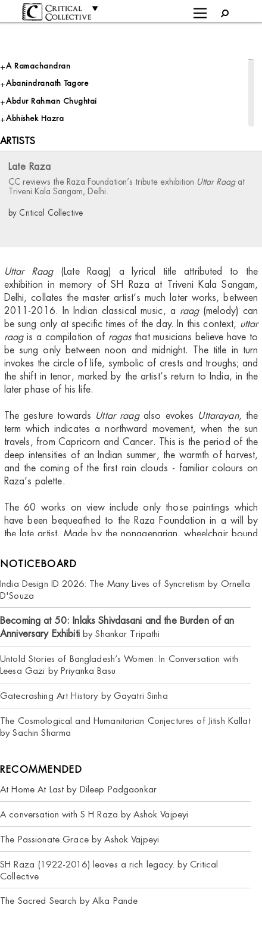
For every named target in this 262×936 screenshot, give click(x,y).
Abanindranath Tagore (47, 83)
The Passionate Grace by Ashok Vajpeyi (79, 839)
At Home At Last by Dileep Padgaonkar (78, 789)
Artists (17, 141)
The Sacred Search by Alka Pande (69, 900)
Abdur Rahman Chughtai (51, 101)
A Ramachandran (38, 66)
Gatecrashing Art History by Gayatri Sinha (84, 695)
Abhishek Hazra (35, 118)
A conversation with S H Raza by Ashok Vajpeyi (94, 814)
